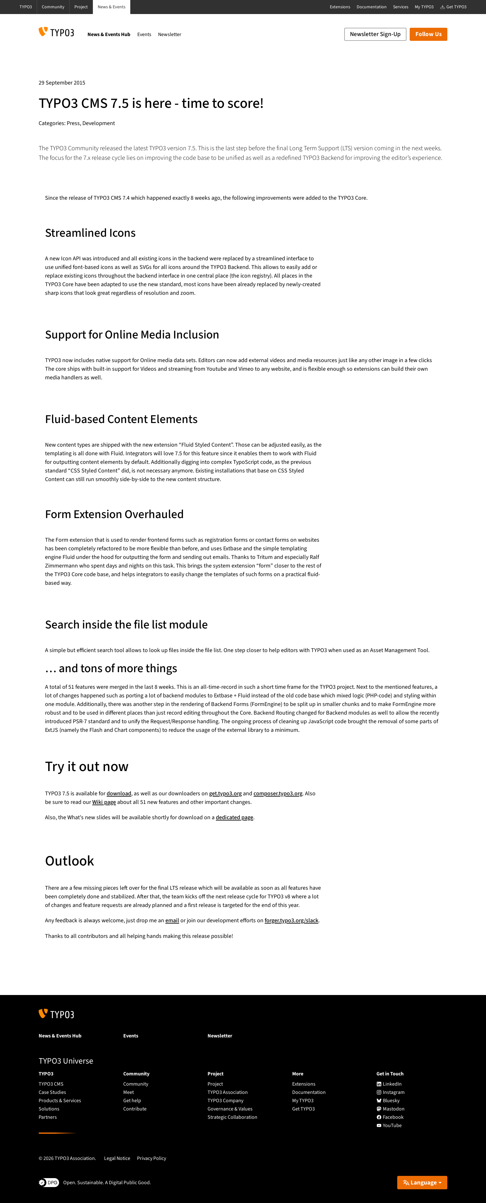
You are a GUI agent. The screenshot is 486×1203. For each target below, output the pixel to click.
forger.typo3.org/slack (291, 921)
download (119, 794)
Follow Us (428, 34)
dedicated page (234, 817)
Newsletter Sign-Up (375, 34)
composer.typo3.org (278, 794)
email (172, 921)
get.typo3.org (225, 794)
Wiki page (104, 802)
